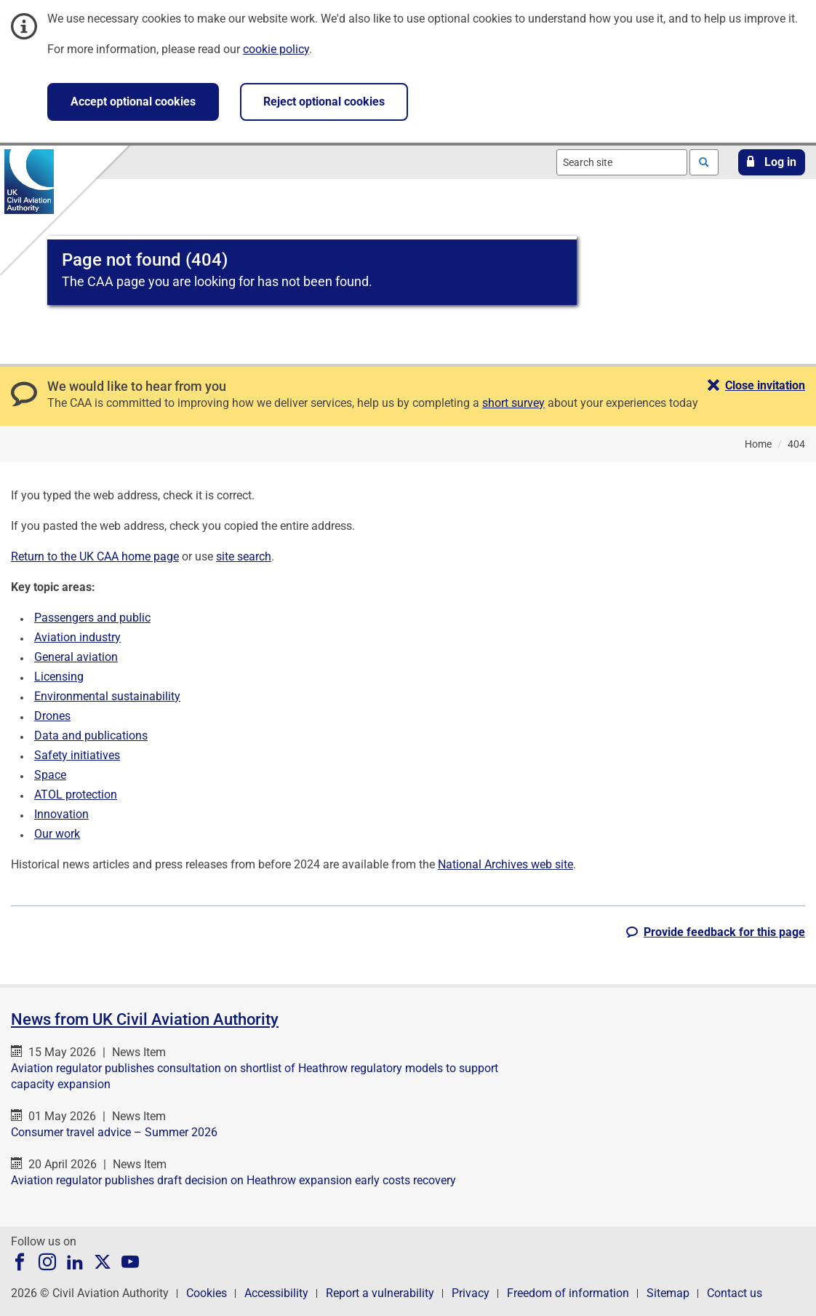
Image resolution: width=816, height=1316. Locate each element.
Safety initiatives (77, 755)
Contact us (734, 1293)
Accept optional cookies (133, 101)
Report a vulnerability (380, 1293)
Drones (52, 716)
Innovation (61, 814)
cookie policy (276, 49)
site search (243, 556)
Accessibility (276, 1293)
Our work (57, 834)
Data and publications (91, 735)
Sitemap (668, 1293)
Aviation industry (77, 637)
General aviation (76, 657)
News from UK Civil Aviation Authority (145, 1019)
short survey (513, 403)
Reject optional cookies (324, 101)
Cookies (206, 1293)
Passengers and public (92, 618)
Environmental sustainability (107, 696)
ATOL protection (75, 794)
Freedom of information (568, 1293)
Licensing (59, 676)
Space (50, 775)
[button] (771, 162)
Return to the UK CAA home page (95, 556)
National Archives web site (505, 864)
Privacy (470, 1293)
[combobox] (621, 162)
